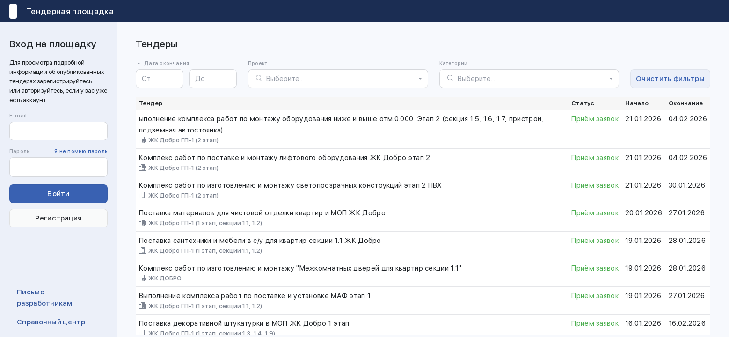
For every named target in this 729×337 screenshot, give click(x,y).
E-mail (18, 116)
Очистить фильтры (670, 78)
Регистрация (58, 218)
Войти (58, 194)
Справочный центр (51, 322)
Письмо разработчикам (44, 298)
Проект (257, 63)
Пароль (58, 151)
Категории (453, 63)
